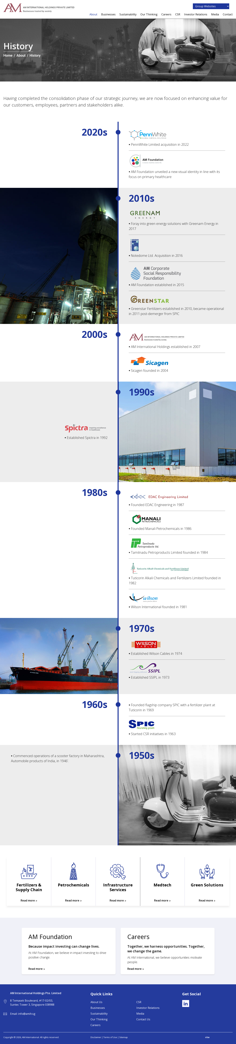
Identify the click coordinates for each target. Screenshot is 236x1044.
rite (207, 1037)
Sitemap (123, 1037)
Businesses (108, 14)
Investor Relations (195, 14)
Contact (228, 14)
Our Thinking (149, 14)
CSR (177, 14)
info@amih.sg (26, 1014)
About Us (96, 1002)
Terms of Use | (111, 1037)
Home (8, 55)
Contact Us (143, 1019)
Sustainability (128, 14)
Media (215, 14)
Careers (166, 14)
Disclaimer (96, 1037)
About (93, 14)
